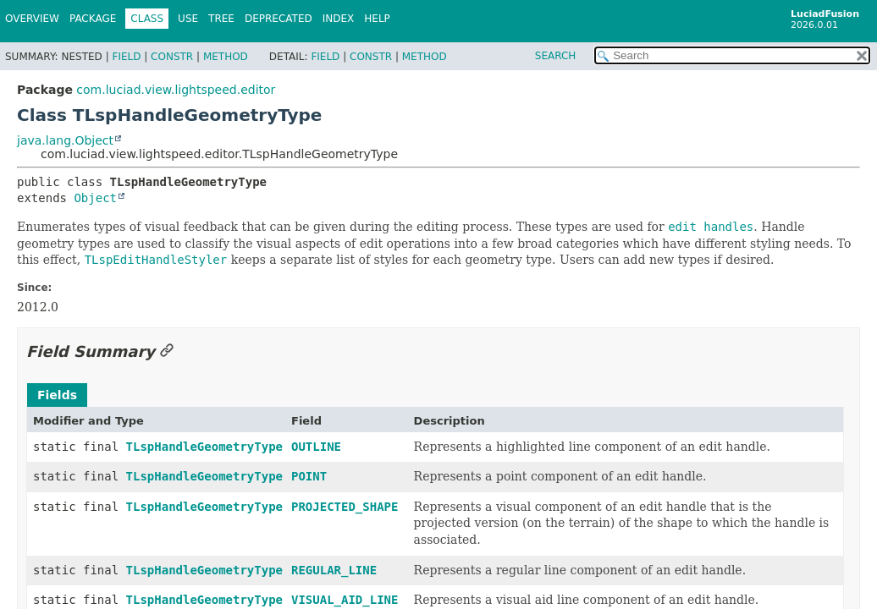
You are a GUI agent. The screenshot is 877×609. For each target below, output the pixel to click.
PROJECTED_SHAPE (344, 506)
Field (126, 57)
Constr (172, 57)
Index (339, 19)
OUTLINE (316, 446)
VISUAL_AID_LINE (344, 599)
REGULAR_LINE (334, 570)
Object (95, 198)
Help (377, 19)
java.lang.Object (65, 140)
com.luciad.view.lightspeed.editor (175, 89)
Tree (221, 19)
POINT (309, 476)
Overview (32, 19)
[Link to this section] (167, 351)
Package (92, 19)
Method (225, 57)
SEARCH (555, 56)
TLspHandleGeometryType (204, 446)
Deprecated (278, 19)
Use (188, 19)
